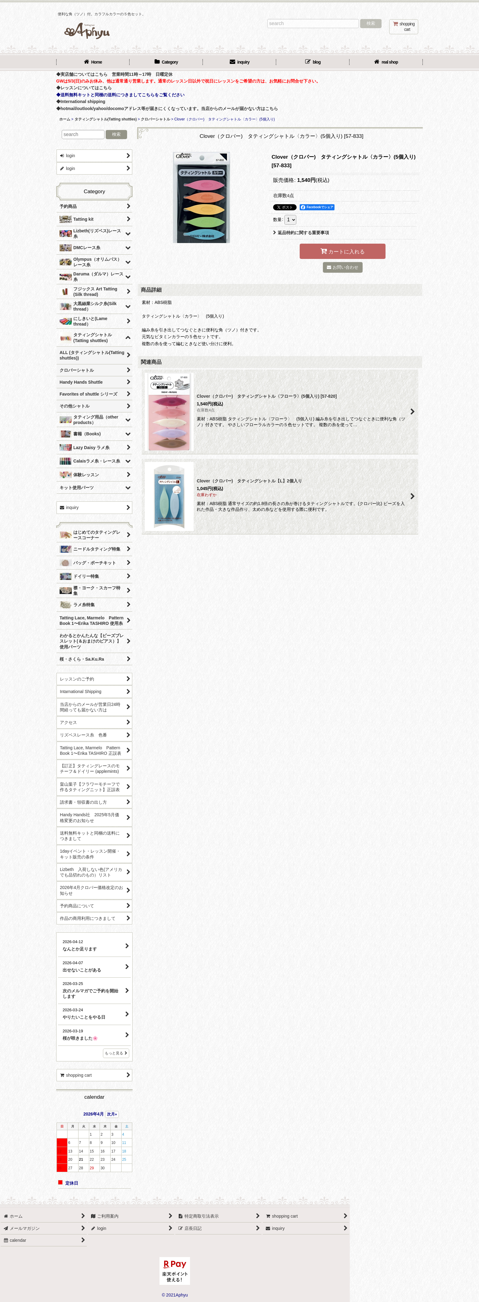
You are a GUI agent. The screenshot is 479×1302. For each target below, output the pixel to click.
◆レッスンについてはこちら (84, 87)
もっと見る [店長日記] (116, 1053)
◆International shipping (80, 101)
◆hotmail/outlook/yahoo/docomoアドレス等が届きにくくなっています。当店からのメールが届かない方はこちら (167, 108)
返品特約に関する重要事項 (301, 232)
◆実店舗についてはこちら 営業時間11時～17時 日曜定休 (114, 74)
